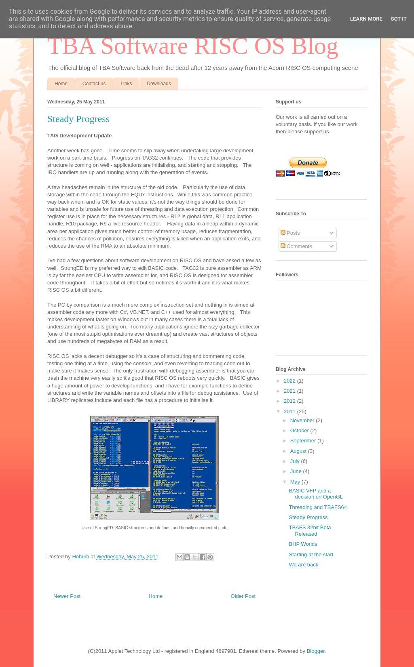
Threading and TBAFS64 (318, 507)
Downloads (159, 83)
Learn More (366, 19)
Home (61, 83)
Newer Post (66, 596)
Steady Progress (308, 517)
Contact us (94, 83)
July (295, 461)
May (296, 482)
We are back (303, 565)
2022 (290, 381)
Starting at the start (311, 554)
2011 (290, 411)
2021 (290, 391)
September (303, 441)
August (299, 451)
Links (126, 83)
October (300, 430)
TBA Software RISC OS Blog (192, 45)
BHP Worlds (303, 544)
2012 (290, 401)
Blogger (316, 651)
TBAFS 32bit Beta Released (310, 530)
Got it (399, 19)
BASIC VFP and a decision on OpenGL (316, 494)
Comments (296, 246)
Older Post (243, 596)
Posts (290, 233)
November (303, 420)
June (296, 471)
